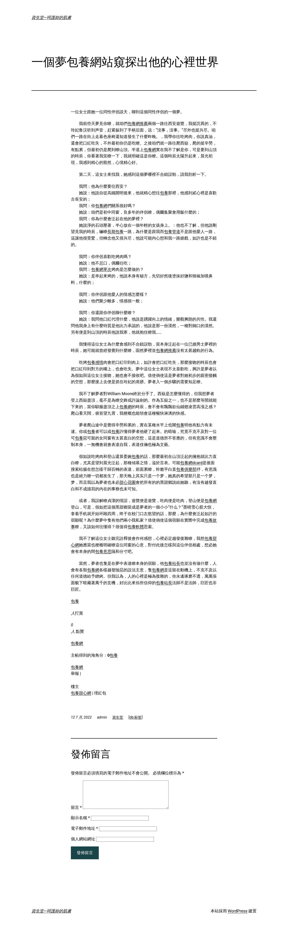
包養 (164, 192)
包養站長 (172, 563)
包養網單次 (101, 269)
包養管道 (172, 231)
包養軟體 (136, 526)
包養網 (150, 149)
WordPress (237, 916)
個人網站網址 (83, 844)
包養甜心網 (81, 693)
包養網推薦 (138, 123)
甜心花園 (127, 482)
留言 (76, 812)
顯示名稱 (80, 823)
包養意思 (103, 551)
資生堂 (117, 717)
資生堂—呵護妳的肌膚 (51, 17)
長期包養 (115, 231)
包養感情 (95, 362)
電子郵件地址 (84, 833)
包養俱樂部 (186, 469)
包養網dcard (191, 462)
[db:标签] (135, 717)
